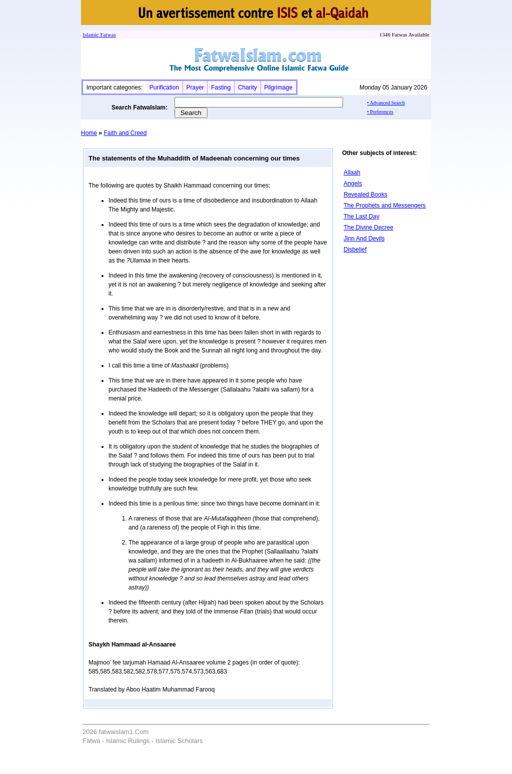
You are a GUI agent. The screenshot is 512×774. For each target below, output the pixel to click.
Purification (164, 87)
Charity (247, 87)
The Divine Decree (368, 227)
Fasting (220, 87)
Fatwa (106, 35)
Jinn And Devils (364, 238)
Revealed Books (365, 194)
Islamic (90, 35)
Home (89, 133)
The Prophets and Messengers (385, 205)
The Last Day (361, 216)
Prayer (195, 87)
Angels (353, 183)
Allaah (352, 172)
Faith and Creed (125, 133)
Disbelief (355, 249)
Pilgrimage (278, 87)
